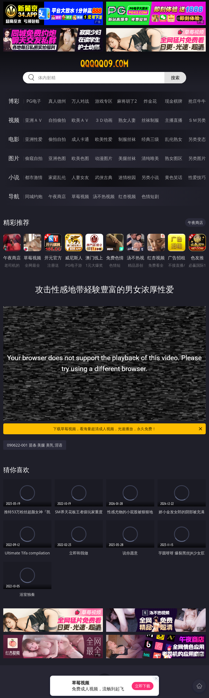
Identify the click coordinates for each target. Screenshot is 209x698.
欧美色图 (80, 158)
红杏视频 (127, 196)
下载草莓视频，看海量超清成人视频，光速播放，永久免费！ (128, 429)
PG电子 (33, 101)
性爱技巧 (197, 177)
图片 (13, 158)
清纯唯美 (150, 158)
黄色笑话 (173, 177)
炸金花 (150, 101)
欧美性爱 (103, 139)
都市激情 (33, 177)
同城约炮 (33, 196)
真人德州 (57, 101)
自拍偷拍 (57, 120)
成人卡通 (80, 139)
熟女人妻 (127, 120)
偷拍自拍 (57, 139)
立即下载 (142, 685)
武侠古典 (103, 177)
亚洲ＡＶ (33, 120)
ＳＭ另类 (197, 120)
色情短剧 (150, 196)
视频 (13, 120)
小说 (13, 177)
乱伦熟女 (173, 139)
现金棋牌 (173, 101)
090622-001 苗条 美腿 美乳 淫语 (34, 445)
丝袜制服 (150, 120)
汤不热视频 (104, 196)
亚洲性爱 (33, 139)
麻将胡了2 (127, 101)
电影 (13, 139)
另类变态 (197, 139)
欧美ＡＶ (80, 120)
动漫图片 (103, 158)
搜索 (175, 78)
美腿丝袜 (127, 158)
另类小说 (150, 177)
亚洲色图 (57, 158)
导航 (13, 196)
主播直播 (173, 120)
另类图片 (197, 158)
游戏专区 (103, 101)
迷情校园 (127, 177)
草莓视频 (80, 196)
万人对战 (80, 101)
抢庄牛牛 (197, 101)
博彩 (13, 101)
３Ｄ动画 (103, 120)
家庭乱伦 (57, 177)
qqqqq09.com (104, 63)
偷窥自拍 (33, 158)
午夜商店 (57, 196)
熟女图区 (173, 158)
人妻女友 (80, 177)
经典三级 (150, 139)
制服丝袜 (127, 139)
